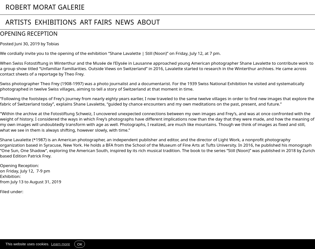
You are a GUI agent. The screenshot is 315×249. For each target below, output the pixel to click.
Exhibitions (55, 22)
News (124, 22)
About (148, 22)
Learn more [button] (60, 244)
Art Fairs (96, 22)
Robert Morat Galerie (45, 7)
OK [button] (79, 244)
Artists (18, 22)
